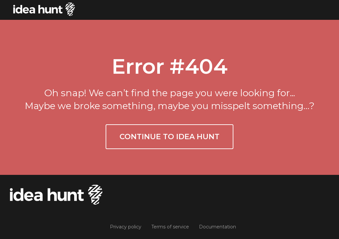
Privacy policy (125, 226)
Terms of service (170, 226)
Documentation (217, 226)
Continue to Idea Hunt (169, 136)
